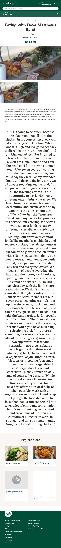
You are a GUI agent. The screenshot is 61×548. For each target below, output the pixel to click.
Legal (44, 541)
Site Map (29, 541)
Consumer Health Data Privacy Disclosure (15, 541)
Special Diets (8, 497)
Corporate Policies (51, 541)
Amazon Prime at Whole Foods (13, 491)
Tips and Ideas (9, 500)
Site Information (37, 541)
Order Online (8, 503)
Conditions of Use (41, 539)
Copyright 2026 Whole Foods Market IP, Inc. (31, 536)
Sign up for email (30, 520)
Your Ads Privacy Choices (29, 539)
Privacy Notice (17, 539)
